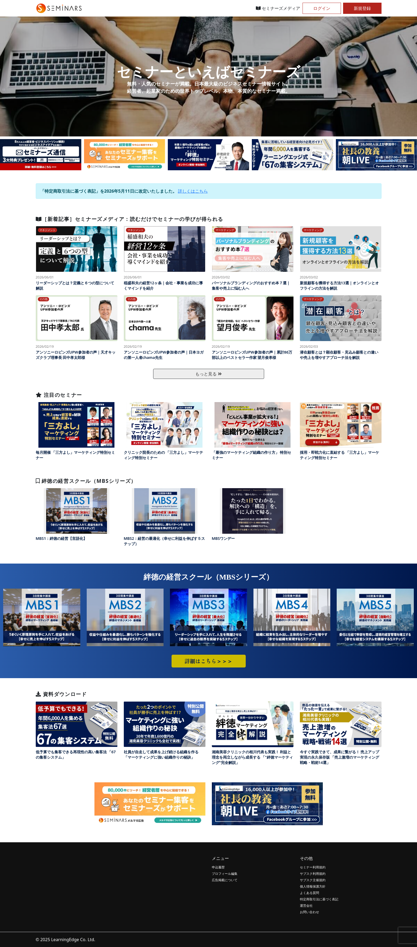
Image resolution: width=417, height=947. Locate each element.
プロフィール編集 (224, 873)
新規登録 (362, 8)
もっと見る (208, 374)
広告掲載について (224, 880)
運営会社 (306, 905)
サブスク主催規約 (312, 880)
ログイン (321, 8)
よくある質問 (309, 893)
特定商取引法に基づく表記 (319, 899)
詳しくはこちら (193, 191)
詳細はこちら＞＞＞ (209, 661)
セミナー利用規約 (312, 867)
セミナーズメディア (278, 8)
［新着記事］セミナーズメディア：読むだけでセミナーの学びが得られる (129, 218)
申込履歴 (218, 867)
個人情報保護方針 (312, 886)
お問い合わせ (309, 912)
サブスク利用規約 (312, 873)
